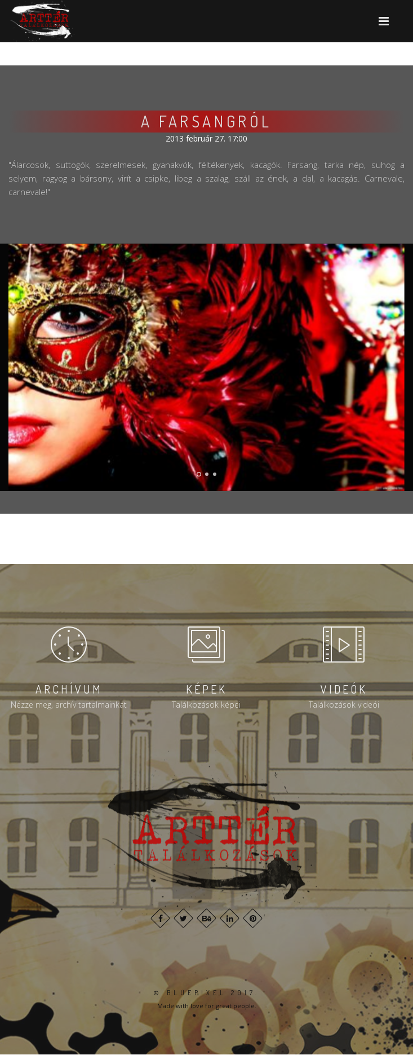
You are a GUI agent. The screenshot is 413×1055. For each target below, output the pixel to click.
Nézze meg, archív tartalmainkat (69, 704)
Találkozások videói (344, 704)
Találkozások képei (206, 704)
